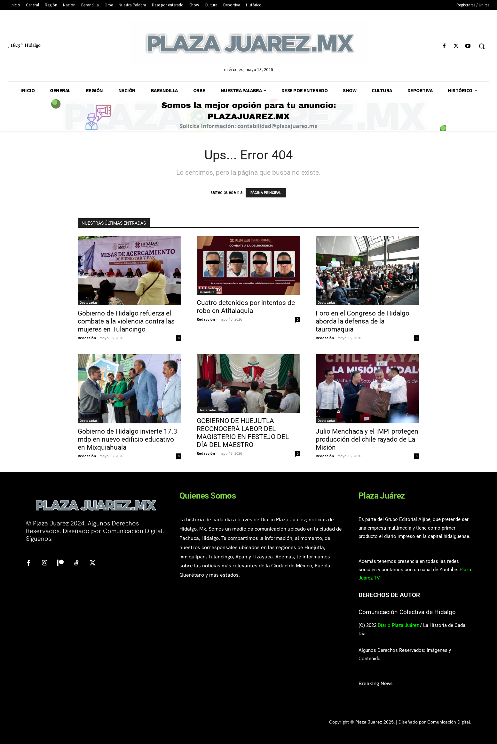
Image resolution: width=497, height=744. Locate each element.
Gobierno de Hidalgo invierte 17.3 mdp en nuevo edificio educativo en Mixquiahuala (127, 439)
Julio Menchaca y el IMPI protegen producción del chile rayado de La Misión (367, 439)
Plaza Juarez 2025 (374, 722)
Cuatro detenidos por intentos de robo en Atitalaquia (246, 307)
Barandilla (207, 292)
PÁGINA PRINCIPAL (265, 193)
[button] (481, 46)
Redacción (87, 337)
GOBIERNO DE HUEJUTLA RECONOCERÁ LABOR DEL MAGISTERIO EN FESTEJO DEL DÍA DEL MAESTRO (243, 433)
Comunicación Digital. (449, 722)
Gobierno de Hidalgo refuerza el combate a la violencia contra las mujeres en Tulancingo (126, 321)
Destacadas (89, 302)
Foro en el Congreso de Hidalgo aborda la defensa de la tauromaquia (362, 321)
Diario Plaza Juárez (398, 625)
